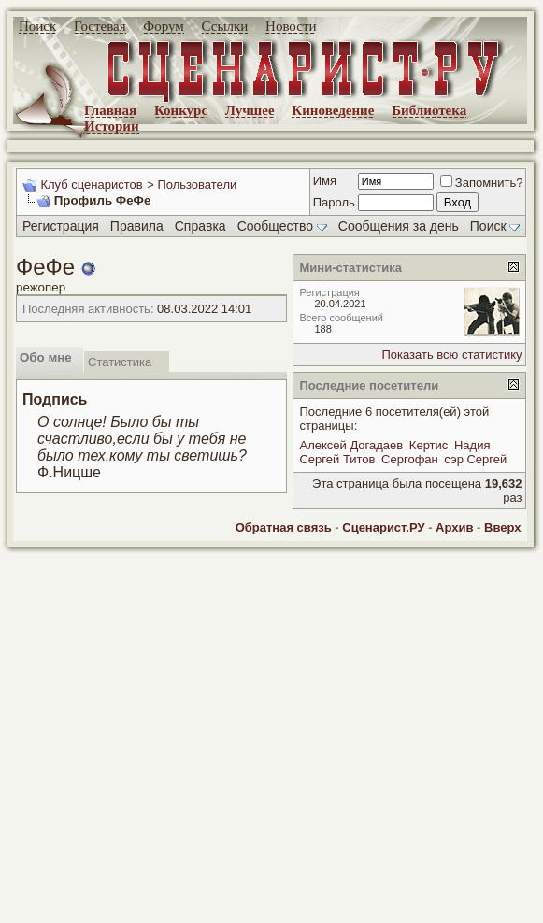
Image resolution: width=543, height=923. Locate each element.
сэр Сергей (475, 459)
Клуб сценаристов (91, 185)
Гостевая (100, 26)
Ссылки (225, 26)
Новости (290, 26)
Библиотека (429, 110)
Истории (111, 126)
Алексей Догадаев (351, 445)
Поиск (37, 26)
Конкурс (180, 110)
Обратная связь (284, 527)
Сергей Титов (337, 459)
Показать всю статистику (451, 355)
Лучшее (250, 110)
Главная (110, 110)
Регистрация (60, 226)
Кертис (428, 445)
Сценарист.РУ (383, 527)
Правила (137, 226)
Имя (324, 181)
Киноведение (333, 110)
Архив (454, 527)
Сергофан (409, 459)
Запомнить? (481, 183)
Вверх (502, 527)
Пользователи (196, 185)
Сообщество (282, 226)
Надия (472, 445)
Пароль (334, 202)
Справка (200, 226)
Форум (163, 26)
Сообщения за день (398, 226)
